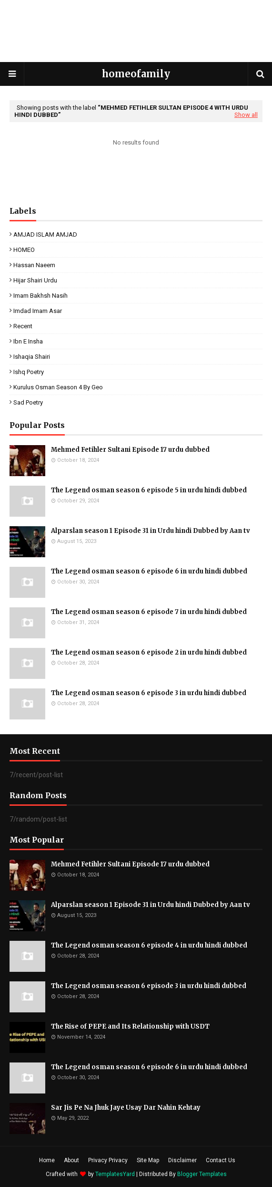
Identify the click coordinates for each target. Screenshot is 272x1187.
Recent (22, 326)
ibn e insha (28, 341)
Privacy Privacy (108, 1160)
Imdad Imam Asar (37, 310)
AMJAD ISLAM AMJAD (45, 234)
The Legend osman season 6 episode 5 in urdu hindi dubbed (149, 490)
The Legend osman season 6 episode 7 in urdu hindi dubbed (149, 612)
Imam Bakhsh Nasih (40, 295)
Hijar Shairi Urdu (35, 280)
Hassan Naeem (34, 265)
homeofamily (136, 74)
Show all (246, 114)
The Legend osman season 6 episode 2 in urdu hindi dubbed (149, 652)
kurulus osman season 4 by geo (58, 387)
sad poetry (28, 402)
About (71, 1160)
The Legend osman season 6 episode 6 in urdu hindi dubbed (149, 571)
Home (47, 1160)
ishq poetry (28, 371)
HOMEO (24, 249)
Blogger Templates (202, 1174)
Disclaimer (182, 1160)
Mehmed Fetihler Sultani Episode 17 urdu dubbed (130, 450)
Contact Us (220, 1160)
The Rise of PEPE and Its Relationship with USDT (130, 1026)
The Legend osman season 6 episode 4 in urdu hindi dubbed (149, 945)
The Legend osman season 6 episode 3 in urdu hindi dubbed (148, 693)
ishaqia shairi (31, 356)
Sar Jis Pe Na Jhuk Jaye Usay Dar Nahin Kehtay (126, 1108)
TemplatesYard (115, 1174)
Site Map (148, 1160)
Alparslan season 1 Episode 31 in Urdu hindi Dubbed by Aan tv (150, 531)
